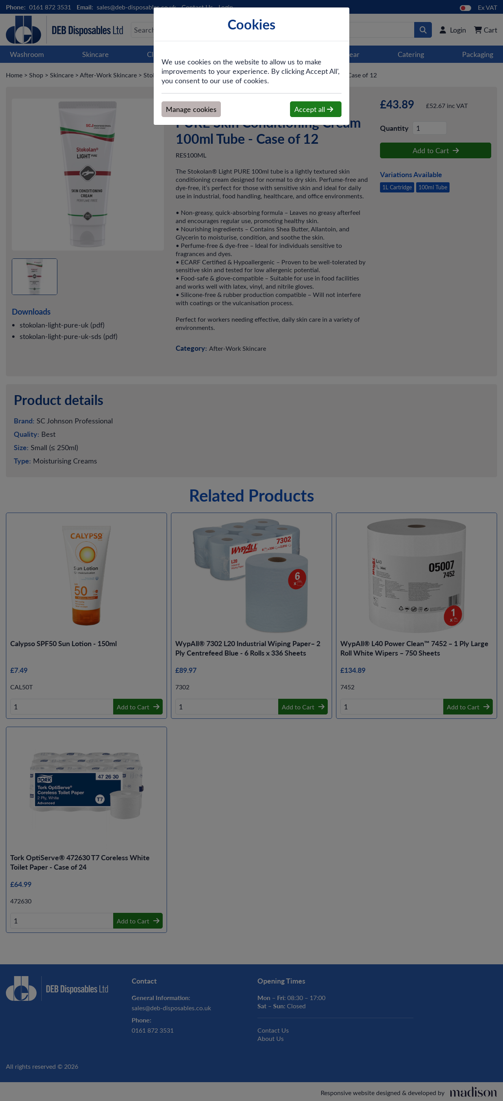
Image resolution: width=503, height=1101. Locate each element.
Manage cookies (191, 109)
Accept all (313, 109)
